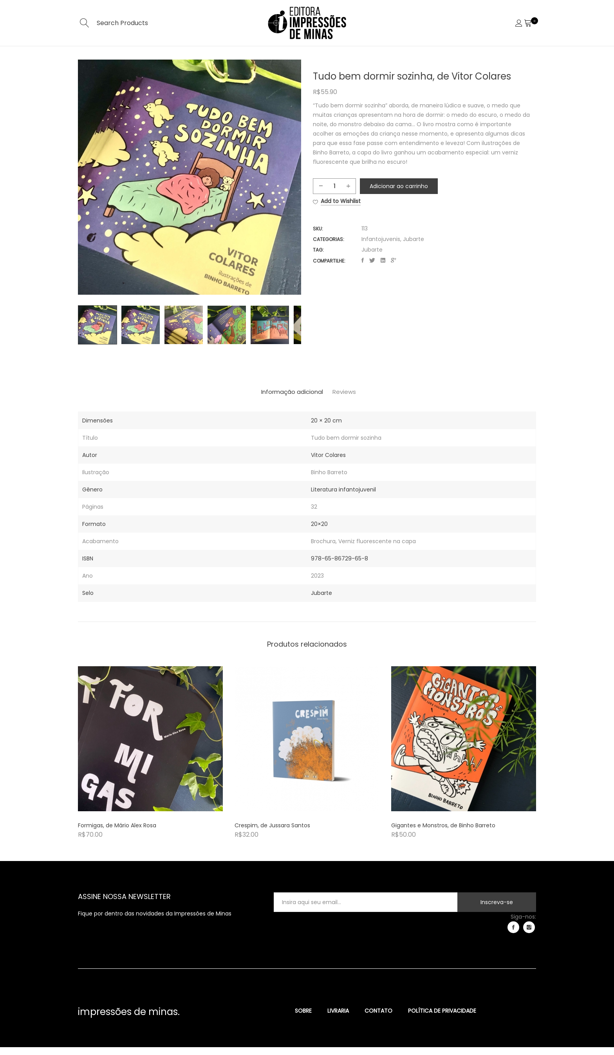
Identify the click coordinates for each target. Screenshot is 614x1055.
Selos (307, 57)
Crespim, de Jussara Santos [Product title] (272, 833)
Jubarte (413, 234)
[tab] (282, 400)
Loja (338, 57)
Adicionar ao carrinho (393, 196)
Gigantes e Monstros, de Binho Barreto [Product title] (443, 833)
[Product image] (150, 746)
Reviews (355, 400)
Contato (374, 57)
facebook (513, 935)
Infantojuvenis (380, 234)
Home (237, 57)
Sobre (272, 57)
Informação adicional (282, 400)
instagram (529, 935)
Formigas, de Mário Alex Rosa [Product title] (117, 833)
